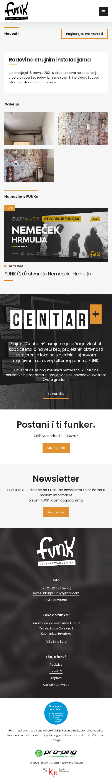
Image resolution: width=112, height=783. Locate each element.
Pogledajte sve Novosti (84, 34)
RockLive (56, 664)
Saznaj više (56, 394)
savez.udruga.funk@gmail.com (56, 593)
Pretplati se (56, 512)
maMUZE (56, 671)
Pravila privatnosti (56, 600)
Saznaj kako (56, 448)
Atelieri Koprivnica (56, 685)
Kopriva (56, 678)
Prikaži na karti (56, 641)
